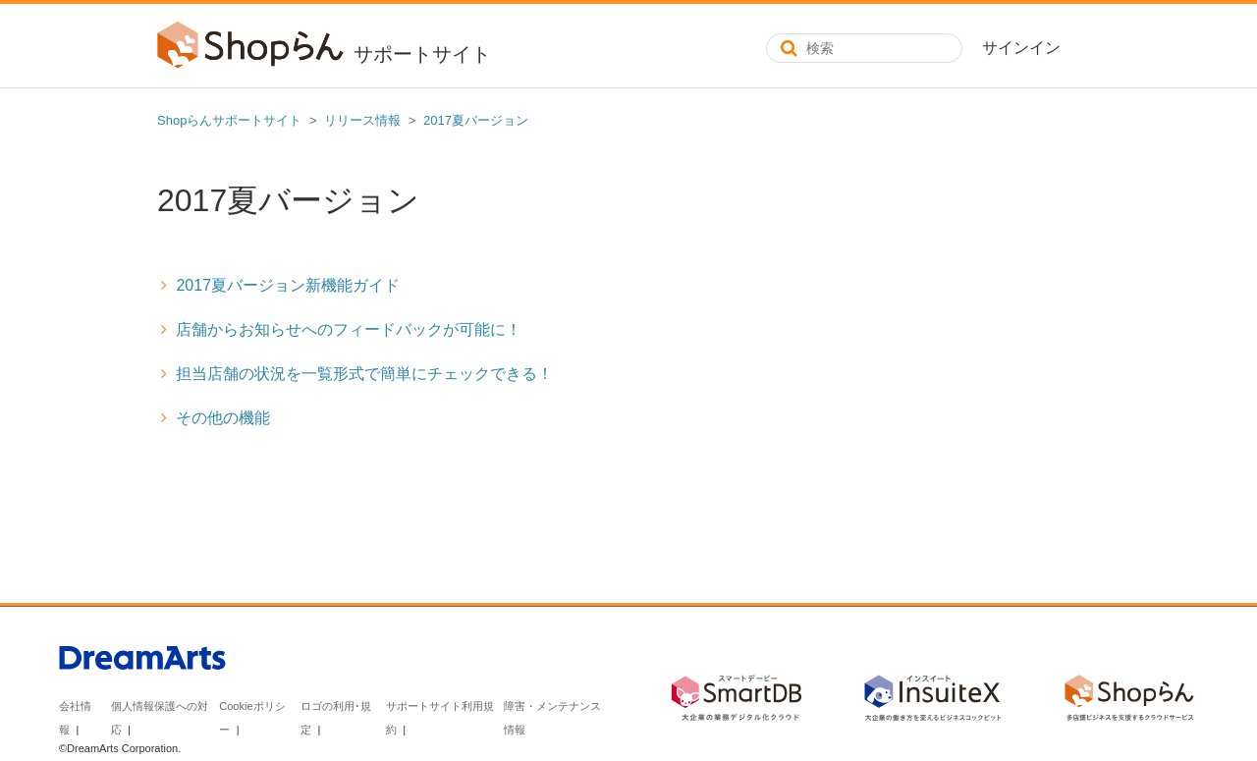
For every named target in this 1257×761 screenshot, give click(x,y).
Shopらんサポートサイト (229, 120)
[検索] (864, 48)
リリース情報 (362, 120)
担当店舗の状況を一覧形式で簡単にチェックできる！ (364, 373)
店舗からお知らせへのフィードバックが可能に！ (348, 329)
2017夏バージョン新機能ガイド (288, 285)
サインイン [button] (1021, 47)
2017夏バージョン (475, 120)
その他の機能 (223, 417)
